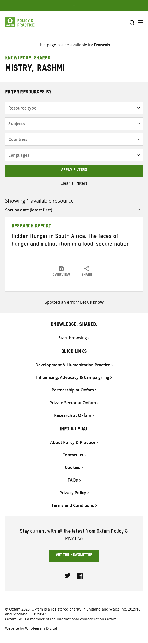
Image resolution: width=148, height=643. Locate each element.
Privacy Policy (72, 492)
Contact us (72, 455)
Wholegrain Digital (41, 628)
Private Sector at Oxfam (72, 402)
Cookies (72, 467)
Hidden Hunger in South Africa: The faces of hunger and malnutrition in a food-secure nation (71, 241)
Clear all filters (74, 183)
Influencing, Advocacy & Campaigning (72, 377)
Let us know (92, 302)
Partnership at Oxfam (73, 390)
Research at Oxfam (72, 415)
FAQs (72, 480)
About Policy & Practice (72, 442)
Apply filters (74, 170)
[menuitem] (102, 44)
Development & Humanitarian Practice (72, 365)
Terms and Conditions (72, 505)
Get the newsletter (74, 555)
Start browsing (72, 337)
